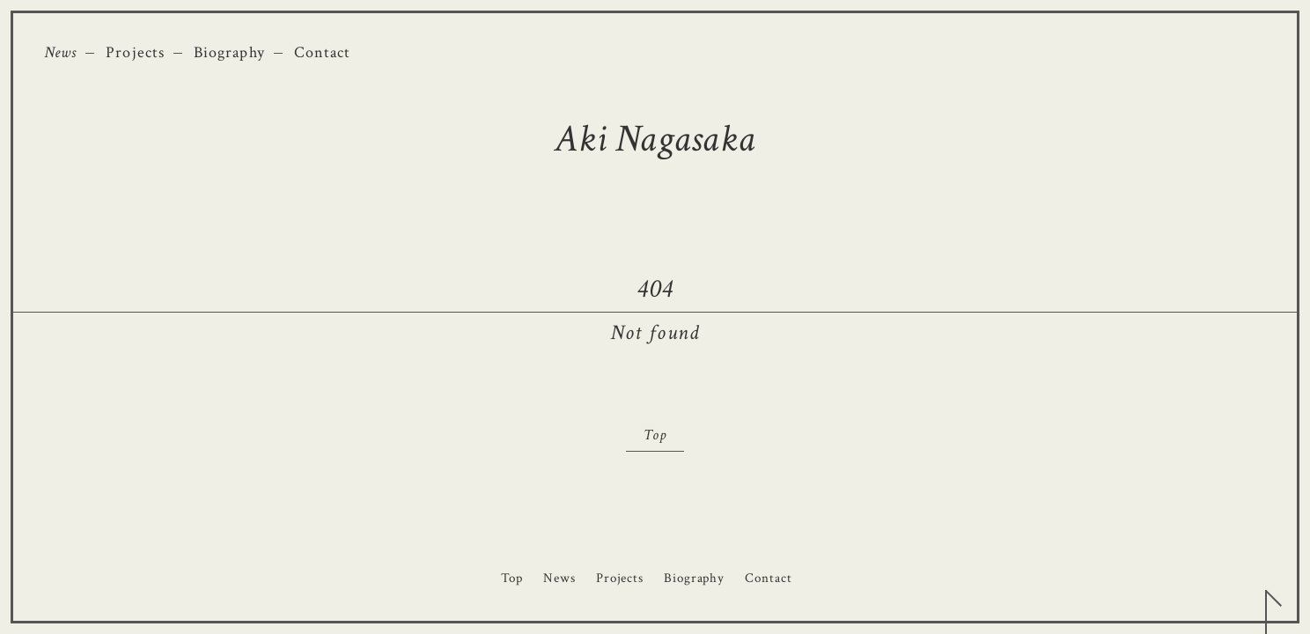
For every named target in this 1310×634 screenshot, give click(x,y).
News (60, 52)
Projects (135, 52)
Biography (229, 52)
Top (655, 435)
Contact (322, 52)
